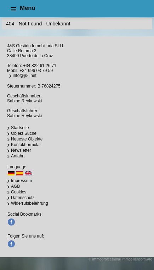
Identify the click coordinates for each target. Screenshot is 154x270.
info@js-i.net (24, 75)
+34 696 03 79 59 (36, 70)
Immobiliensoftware (137, 259)
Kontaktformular (26, 144)
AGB (15, 186)
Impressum (21, 180)
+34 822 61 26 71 (39, 65)
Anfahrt (18, 156)
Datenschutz (23, 197)
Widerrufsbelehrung (29, 203)
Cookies (18, 192)
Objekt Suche (23, 133)
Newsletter (21, 150)
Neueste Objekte (26, 139)
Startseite (20, 127)
